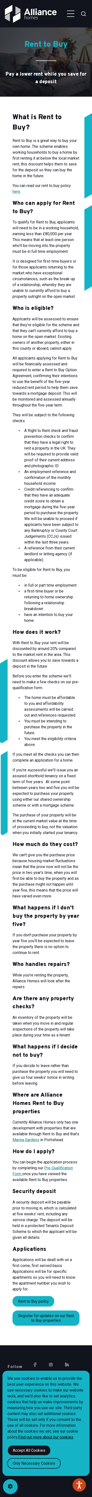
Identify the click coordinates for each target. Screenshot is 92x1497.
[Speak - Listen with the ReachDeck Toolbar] (79, 1485)
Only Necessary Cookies (34, 1463)
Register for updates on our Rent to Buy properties (46, 1318)
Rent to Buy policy (33, 1301)
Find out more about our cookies (45, 1437)
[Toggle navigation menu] (71, 14)
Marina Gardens (26, 1139)
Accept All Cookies (29, 1450)
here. (17, 191)
